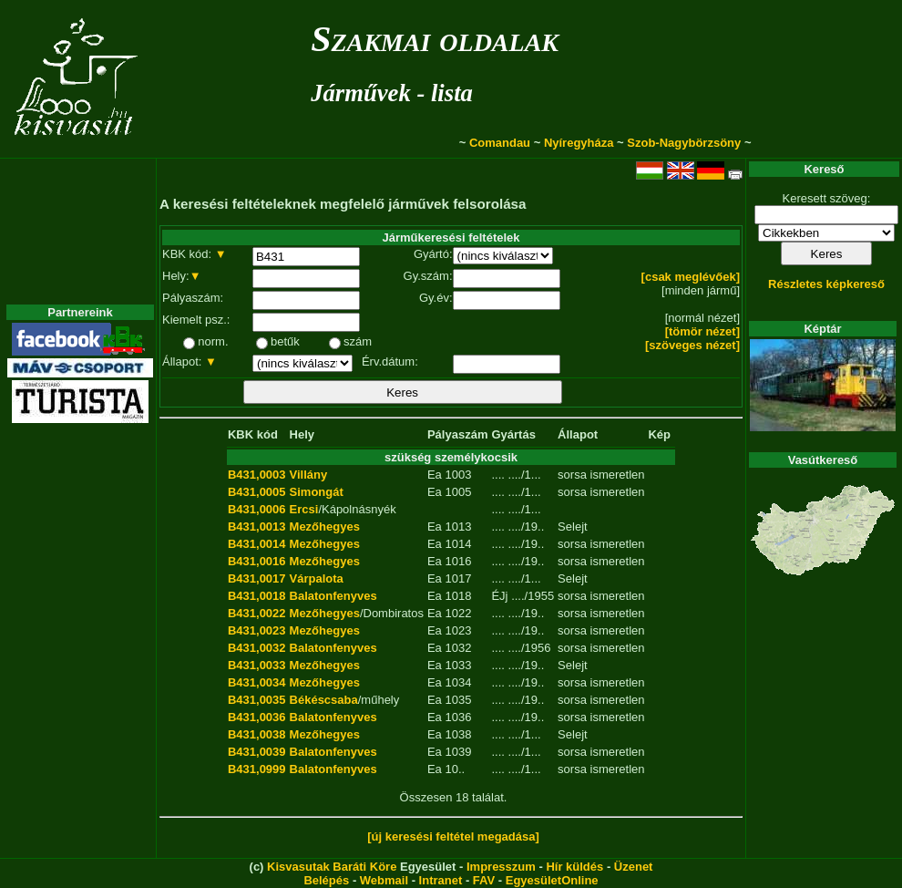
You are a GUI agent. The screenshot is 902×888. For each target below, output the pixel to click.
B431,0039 (257, 752)
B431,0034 (257, 682)
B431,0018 (257, 596)
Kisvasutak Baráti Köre (331, 866)
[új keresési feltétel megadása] (453, 836)
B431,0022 (257, 613)
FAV (484, 880)
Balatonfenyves (333, 596)
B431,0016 (257, 561)
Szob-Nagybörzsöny (684, 143)
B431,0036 (257, 717)
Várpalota (316, 578)
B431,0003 (257, 474)
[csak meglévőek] (690, 277)
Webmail (384, 880)
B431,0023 (257, 630)
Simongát (316, 492)
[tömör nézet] (702, 331)
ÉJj (499, 596)
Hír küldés (574, 866)
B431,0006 (257, 509)
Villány (309, 474)
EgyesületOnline (552, 880)
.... (497, 474)
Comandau (499, 143)
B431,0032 (257, 648)
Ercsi (304, 509)
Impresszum (501, 866)
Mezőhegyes (325, 526)
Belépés (326, 880)
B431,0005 (257, 492)
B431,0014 (257, 544)
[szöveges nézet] (692, 345)
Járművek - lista (392, 93)
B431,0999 (257, 769)
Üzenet (633, 866)
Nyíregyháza (579, 143)
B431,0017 (257, 578)
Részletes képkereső (826, 284)
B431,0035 (257, 700)
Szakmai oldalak (435, 38)
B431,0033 (257, 665)
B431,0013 (257, 526)
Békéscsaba (324, 700)
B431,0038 (257, 734)
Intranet (441, 880)
